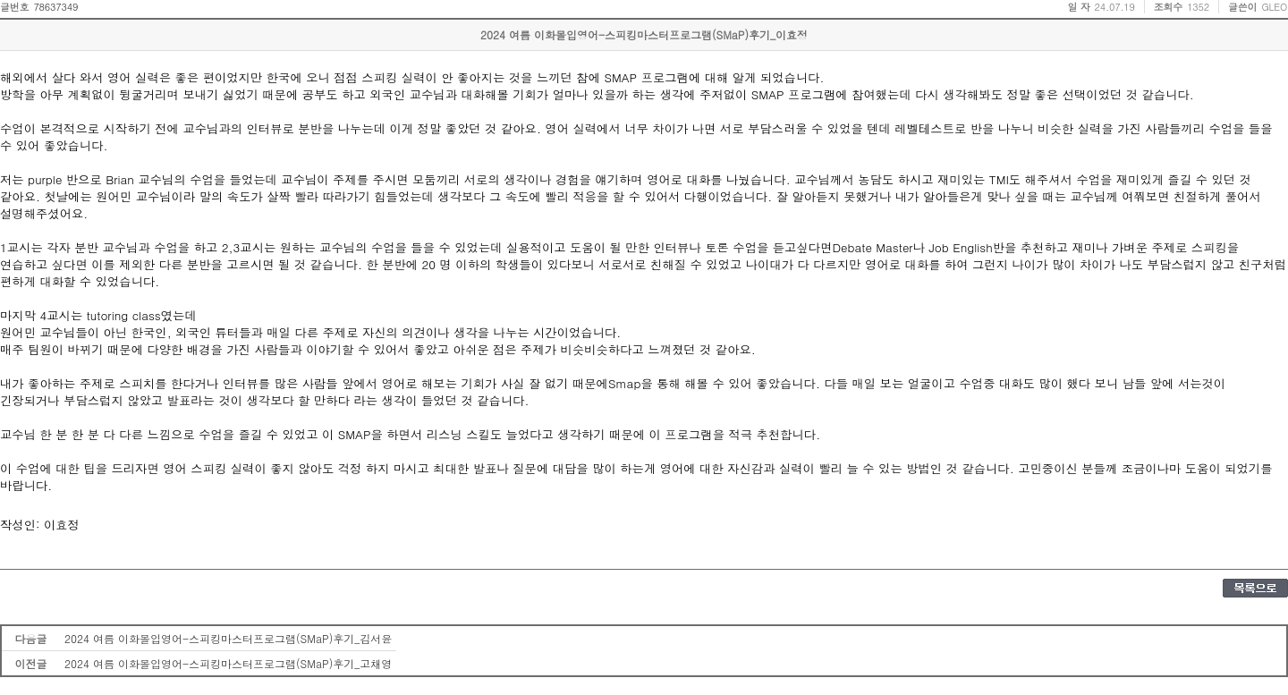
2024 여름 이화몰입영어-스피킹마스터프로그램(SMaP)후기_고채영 (228, 663)
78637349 (55, 6)
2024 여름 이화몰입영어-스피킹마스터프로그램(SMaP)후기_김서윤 (228, 638)
